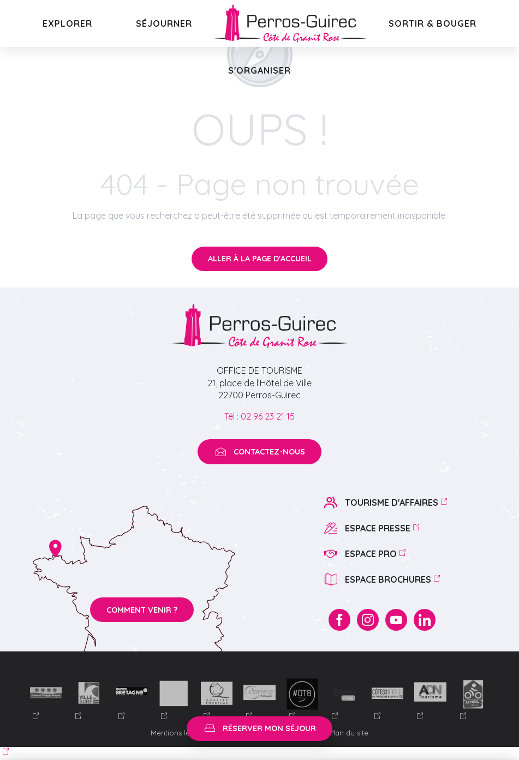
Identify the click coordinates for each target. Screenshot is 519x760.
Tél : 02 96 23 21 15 (259, 416)
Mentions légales (181, 732)
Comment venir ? (141, 610)
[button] (67, 23)
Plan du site (349, 732)
